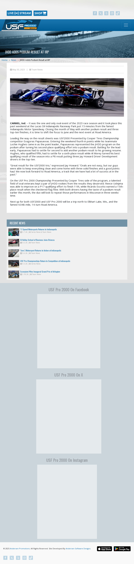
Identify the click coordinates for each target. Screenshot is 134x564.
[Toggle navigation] (126, 25)
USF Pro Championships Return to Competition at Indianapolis (45, 261)
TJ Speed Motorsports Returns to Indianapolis (38, 229)
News (13, 60)
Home (5, 60)
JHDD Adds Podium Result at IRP (35, 60)
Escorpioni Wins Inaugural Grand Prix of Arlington (40, 271)
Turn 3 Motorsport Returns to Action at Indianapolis (40, 250)
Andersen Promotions (20, 548)
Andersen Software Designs (78, 548)
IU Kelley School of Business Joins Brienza (37, 239)
